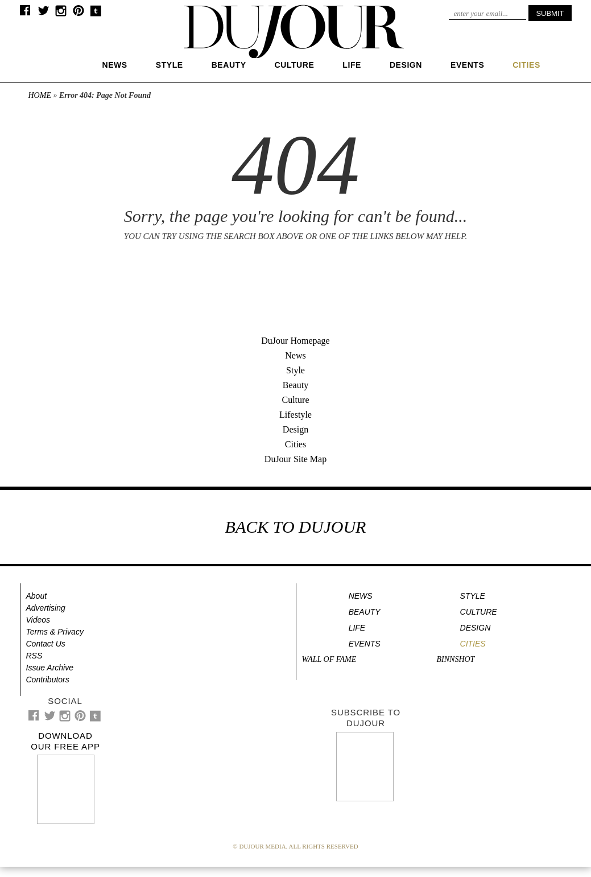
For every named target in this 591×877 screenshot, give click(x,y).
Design (406, 64)
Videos (38, 619)
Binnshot (456, 659)
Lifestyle (295, 414)
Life (351, 64)
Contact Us (45, 643)
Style (169, 64)
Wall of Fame (329, 659)
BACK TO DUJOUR (295, 526)
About (36, 595)
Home (39, 95)
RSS (34, 655)
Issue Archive (50, 667)
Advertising (45, 607)
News (114, 64)
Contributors (47, 679)
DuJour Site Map (295, 459)
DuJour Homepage (295, 340)
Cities (295, 444)
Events (467, 64)
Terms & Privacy (55, 631)
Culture (295, 64)
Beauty (229, 64)
